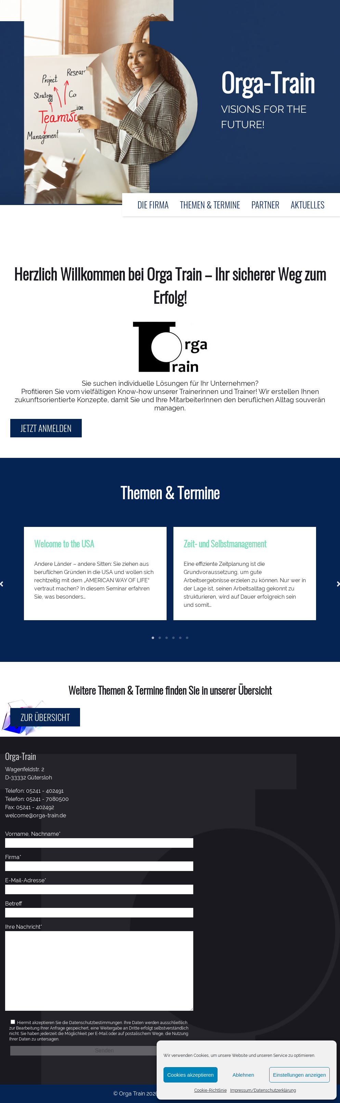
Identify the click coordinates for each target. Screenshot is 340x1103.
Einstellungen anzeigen (299, 1075)
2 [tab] (159, 638)
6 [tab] (187, 638)
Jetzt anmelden (46, 428)
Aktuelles (308, 204)
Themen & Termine (210, 204)
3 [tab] (166, 638)
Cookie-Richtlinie (210, 1090)
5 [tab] (180, 638)
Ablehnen (243, 1075)
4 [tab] (173, 638)
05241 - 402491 (45, 791)
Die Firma (153, 204)
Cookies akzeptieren (190, 1075)
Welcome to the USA (64, 543)
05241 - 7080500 (47, 799)
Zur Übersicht (45, 717)
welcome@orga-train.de (35, 815)
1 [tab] (152, 638)
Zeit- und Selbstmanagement (225, 543)
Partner (265, 204)
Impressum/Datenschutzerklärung (263, 1090)
